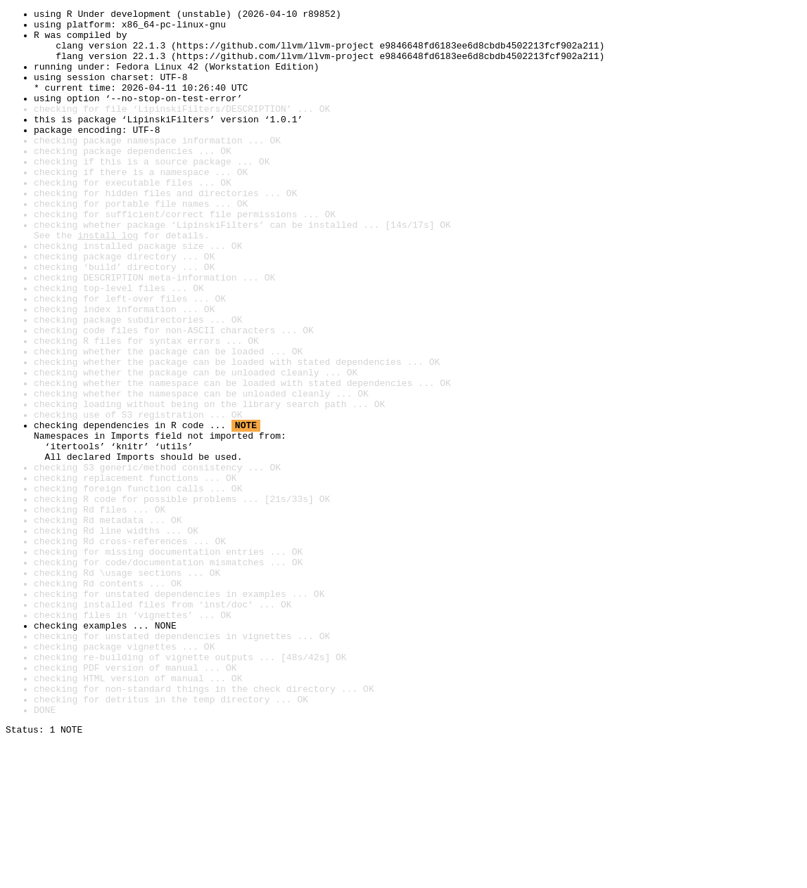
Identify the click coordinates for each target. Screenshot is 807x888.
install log (107, 281)
